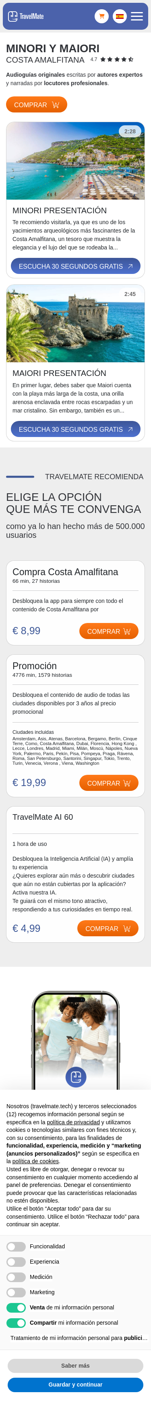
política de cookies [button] (35, 1161)
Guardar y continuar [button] (76, 1384)
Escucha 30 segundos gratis (76, 266)
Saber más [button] (75, 1365)
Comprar (36, 105)
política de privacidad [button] (73, 1122)
